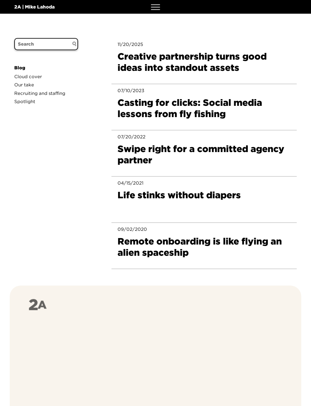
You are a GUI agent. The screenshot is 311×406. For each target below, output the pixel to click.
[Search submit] (74, 44)
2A (17, 7)
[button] (155, 7)
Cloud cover (28, 76)
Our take (24, 85)
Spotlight (24, 101)
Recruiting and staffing (39, 93)
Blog (19, 68)
